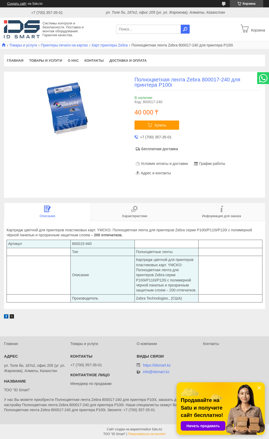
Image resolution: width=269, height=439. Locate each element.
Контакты (94, 60)
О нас (73, 60)
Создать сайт (17, 4)
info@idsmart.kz (156, 372)
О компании (147, 344)
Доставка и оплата (128, 60)
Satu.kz (157, 429)
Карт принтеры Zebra (110, 45)
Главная (15, 60)
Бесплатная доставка (159, 149)
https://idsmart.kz (157, 365)
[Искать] (185, 29)
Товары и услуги (23, 45)
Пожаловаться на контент (147, 434)
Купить (160, 125)
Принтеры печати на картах (64, 45)
